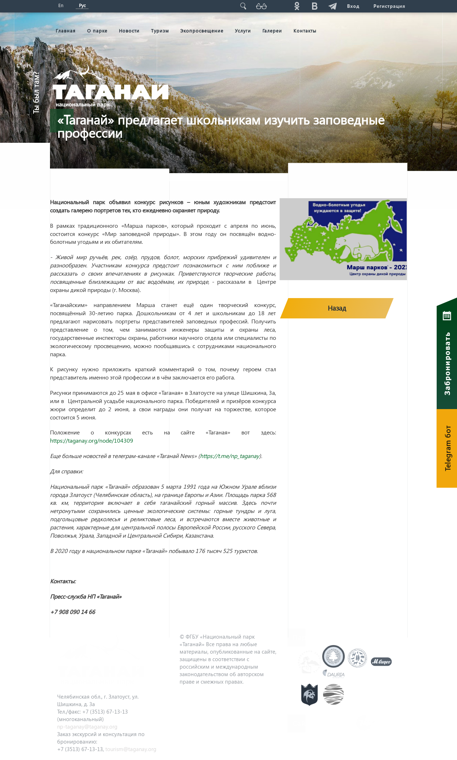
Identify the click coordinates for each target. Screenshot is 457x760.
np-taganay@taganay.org (87, 726)
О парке (97, 30)
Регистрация (389, 6)
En (60, 5)
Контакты (304, 30)
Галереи (272, 30)
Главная (66, 30)
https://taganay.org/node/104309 (91, 440)
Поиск (243, 6)
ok (297, 6)
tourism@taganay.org (130, 749)
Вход (353, 6)
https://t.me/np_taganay (229, 455)
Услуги (243, 30)
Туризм (160, 30)
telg (332, 6)
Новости (129, 30)
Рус (82, 5)
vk (314, 6)
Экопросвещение (202, 30)
